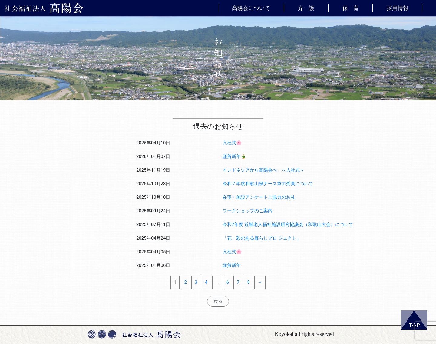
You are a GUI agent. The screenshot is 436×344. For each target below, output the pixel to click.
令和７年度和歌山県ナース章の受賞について (268, 183)
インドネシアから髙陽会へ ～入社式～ (263, 170)
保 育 (350, 7)
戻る (218, 301)
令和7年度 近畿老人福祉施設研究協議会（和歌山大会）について (288, 224)
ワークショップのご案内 (247, 211)
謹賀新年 (232, 265)
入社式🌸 (232, 143)
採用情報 (397, 7)
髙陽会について (251, 7)
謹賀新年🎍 (234, 156)
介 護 (306, 7)
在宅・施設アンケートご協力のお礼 (259, 197)
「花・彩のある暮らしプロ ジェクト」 (262, 238)
